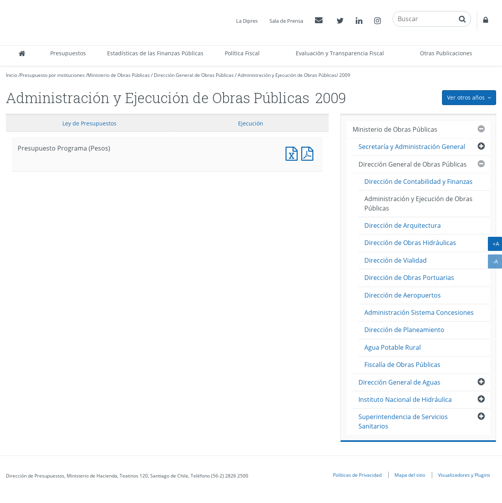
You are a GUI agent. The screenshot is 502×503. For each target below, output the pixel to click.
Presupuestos (68, 53)
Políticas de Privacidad (357, 475)
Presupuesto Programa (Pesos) (293, 153)
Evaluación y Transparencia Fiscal (340, 53)
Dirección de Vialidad (395, 260)
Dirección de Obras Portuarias (409, 277)
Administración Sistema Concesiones (419, 312)
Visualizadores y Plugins (464, 475)
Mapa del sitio (410, 475)
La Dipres (247, 20)
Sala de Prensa (286, 20)
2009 (344, 75)
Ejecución (250, 123)
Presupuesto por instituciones (52, 75)
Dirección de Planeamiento (404, 329)
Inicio (11, 75)
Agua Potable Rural (392, 347)
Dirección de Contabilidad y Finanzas (418, 181)
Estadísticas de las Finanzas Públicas (155, 53)
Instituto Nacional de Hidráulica (405, 399)
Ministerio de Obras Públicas (118, 75)
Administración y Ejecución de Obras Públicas (287, 75)
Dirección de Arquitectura (402, 225)
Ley (89, 123)
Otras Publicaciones (446, 53)
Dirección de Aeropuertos (402, 295)
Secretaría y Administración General (411, 146)
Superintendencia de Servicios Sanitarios (403, 421)
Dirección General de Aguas (399, 382)
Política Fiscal (242, 53)
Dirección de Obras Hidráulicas (410, 242)
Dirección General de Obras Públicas (194, 75)
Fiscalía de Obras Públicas (402, 364)
